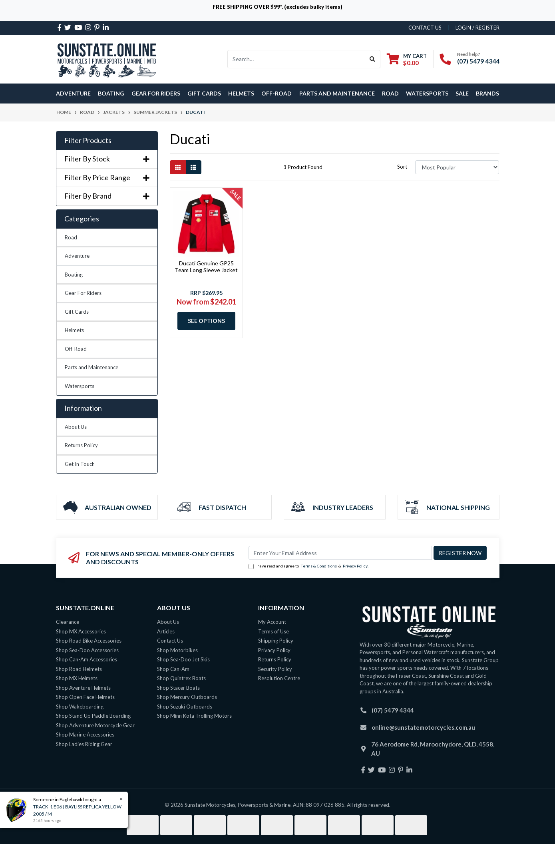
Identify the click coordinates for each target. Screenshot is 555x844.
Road (71, 237)
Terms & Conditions (318, 565)
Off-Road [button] (276, 93)
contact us (425, 27)
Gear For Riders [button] (155, 93)
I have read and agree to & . (308, 566)
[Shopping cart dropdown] (406, 59)
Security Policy (275, 669)
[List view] (193, 167)
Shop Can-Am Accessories (86, 659)
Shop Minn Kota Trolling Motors (194, 716)
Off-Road (76, 349)
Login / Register (477, 27)
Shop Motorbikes (177, 650)
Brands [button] (487, 93)
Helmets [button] (241, 93)
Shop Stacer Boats (178, 688)
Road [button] (390, 93)
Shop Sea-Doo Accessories (87, 650)
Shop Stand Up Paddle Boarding (93, 716)
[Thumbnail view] (178, 167)
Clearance (67, 622)
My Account (272, 622)
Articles (166, 631)
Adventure (77, 256)
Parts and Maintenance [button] (337, 93)
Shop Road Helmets (79, 669)
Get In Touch (80, 464)
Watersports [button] (427, 93)
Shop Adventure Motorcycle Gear (95, 725)
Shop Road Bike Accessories (88, 640)
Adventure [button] (73, 93)
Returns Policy (81, 445)
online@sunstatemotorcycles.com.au (423, 727)
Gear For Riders (83, 293)
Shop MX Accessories (81, 631)
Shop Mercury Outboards (187, 697)
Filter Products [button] (87, 140)
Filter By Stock (106, 159)
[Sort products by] (457, 167)
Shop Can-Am (173, 669)
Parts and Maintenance (91, 367)
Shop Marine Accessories (85, 734)
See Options (206, 320)
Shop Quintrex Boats (181, 678)
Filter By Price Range (106, 177)
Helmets (74, 330)
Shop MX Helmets (76, 678)
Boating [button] (111, 93)
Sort (402, 166)
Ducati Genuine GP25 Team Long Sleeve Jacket (206, 266)
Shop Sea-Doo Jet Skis (183, 659)
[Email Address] (340, 553)
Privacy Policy (355, 565)
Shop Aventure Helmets (83, 688)
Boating (74, 274)
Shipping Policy (275, 640)
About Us (76, 427)
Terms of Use (273, 631)
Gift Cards (204, 93)
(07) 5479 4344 (478, 61)
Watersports (79, 386)
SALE (462, 93)
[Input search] (296, 59)
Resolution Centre (279, 678)
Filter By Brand (106, 196)
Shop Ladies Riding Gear (84, 744)
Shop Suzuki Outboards (184, 706)
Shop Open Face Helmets (85, 697)
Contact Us (170, 640)
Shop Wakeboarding (79, 706)
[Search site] (372, 59)
